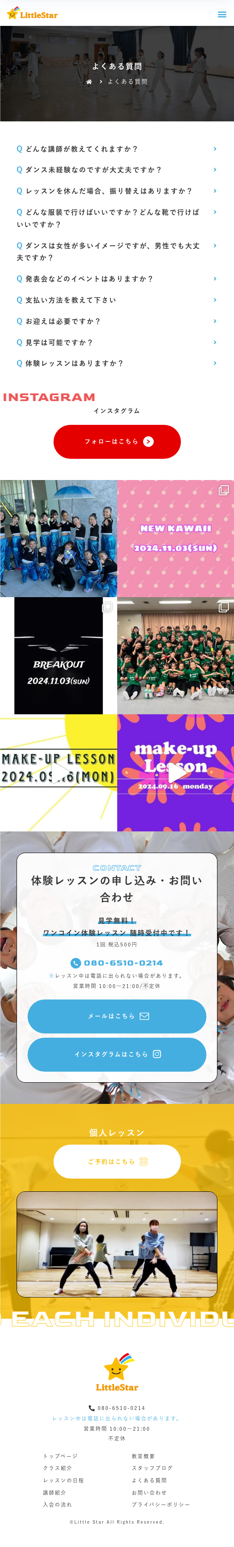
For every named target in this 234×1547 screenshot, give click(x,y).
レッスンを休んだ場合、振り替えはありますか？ (105, 191)
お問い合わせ (149, 1492)
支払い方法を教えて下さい (67, 300)
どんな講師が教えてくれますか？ (78, 149)
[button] (222, 14)
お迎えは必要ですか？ (59, 321)
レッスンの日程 (64, 1480)
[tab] (117, 144)
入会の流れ (58, 1504)
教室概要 (143, 1456)
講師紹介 (55, 1492)
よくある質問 (149, 1480)
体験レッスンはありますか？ (71, 363)
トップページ (60, 1456)
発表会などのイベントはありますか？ (86, 278)
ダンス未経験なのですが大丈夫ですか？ (90, 169)
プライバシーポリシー (161, 1504)
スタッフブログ (152, 1468)
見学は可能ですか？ (55, 342)
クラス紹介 (58, 1468)
